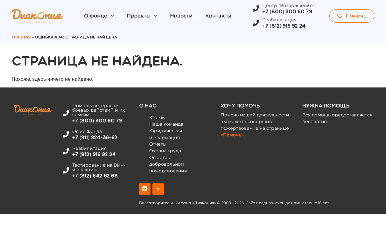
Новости (181, 16)
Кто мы (157, 117)
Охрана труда (165, 151)
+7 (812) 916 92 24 (284, 26)
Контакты (218, 16)
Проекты (142, 16)
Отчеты (157, 144)
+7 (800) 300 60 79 (287, 11)
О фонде (99, 16)
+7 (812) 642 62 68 (95, 175)
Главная (21, 37)
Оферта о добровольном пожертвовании (168, 164)
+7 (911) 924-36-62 (94, 137)
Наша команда (166, 124)
